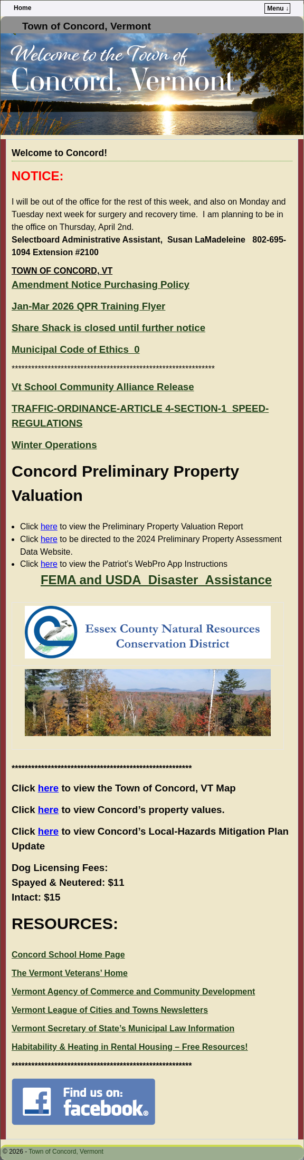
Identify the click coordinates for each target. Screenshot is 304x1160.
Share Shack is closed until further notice (108, 327)
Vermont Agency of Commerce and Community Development (133, 991)
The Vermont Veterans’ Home (70, 973)
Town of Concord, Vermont (86, 26)
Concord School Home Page (68, 954)
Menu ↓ (278, 8)
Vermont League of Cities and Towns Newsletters (110, 1010)
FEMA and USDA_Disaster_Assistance (156, 580)
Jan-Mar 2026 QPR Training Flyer (88, 306)
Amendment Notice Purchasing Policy (100, 284)
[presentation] (148, 703)
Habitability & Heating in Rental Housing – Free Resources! (130, 1046)
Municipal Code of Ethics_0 (76, 349)
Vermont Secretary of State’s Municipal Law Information (123, 1028)
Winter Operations (54, 444)
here (49, 526)
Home (22, 8)
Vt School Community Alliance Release (103, 386)
